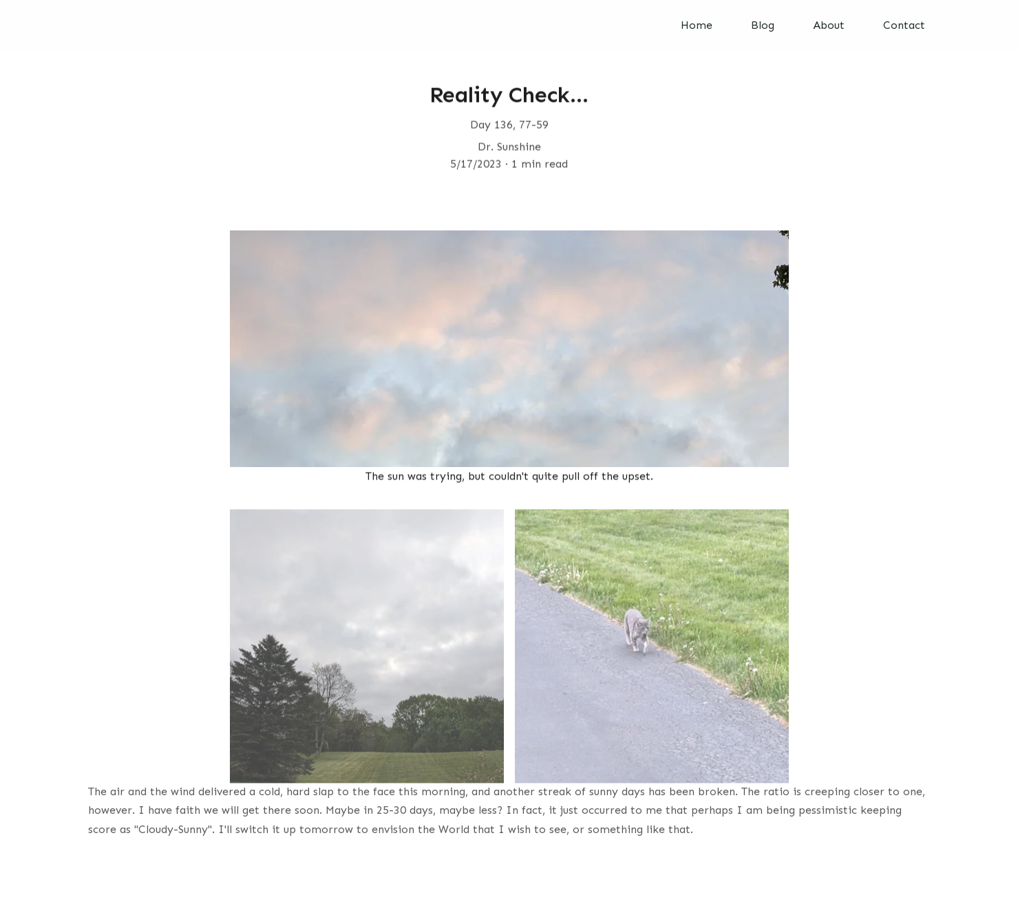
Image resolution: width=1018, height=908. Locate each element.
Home (696, 25)
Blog (762, 25)
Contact (904, 25)
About (829, 25)
